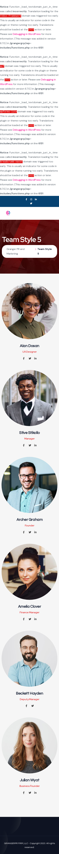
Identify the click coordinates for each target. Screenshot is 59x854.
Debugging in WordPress (27, 34)
